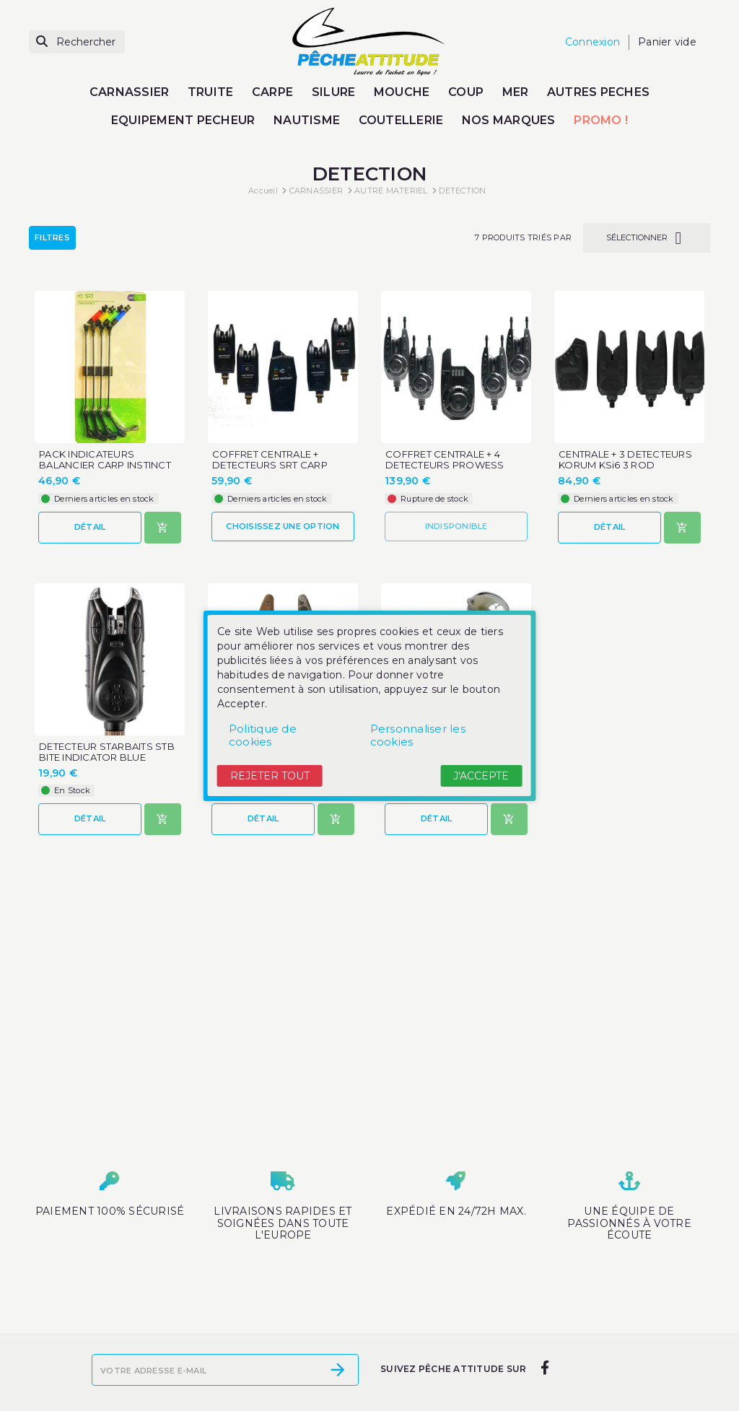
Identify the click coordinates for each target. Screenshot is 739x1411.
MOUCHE (402, 92)
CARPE (272, 92)
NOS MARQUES (509, 120)
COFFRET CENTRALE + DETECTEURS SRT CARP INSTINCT (270, 465)
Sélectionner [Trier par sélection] (646, 238)
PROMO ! (601, 120)
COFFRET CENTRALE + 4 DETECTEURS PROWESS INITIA (444, 465)
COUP (466, 92)
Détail (90, 527)
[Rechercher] (77, 42)
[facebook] (544, 1368)
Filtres (52, 237)
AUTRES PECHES (598, 92)
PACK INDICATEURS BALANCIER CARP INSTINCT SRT (105, 465)
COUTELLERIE (401, 120)
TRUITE (211, 92)
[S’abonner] (338, 1370)
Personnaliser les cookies (417, 735)
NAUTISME (307, 120)
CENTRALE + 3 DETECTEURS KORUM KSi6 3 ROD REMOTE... (625, 465)
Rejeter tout (270, 775)
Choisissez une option (282, 526)
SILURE (334, 92)
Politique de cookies (263, 735)
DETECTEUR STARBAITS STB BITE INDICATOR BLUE (107, 752)
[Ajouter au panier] (162, 527)
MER (515, 92)
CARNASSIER (129, 92)
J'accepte (481, 775)
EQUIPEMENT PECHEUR (183, 120)
